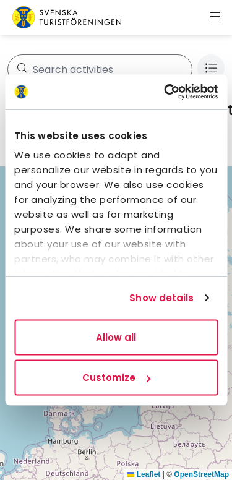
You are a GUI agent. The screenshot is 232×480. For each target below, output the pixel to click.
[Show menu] (215, 17)
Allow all (116, 336)
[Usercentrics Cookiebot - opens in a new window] (165, 92)
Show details (161, 297)
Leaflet (143, 474)
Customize (116, 377)
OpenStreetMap (201, 474)
